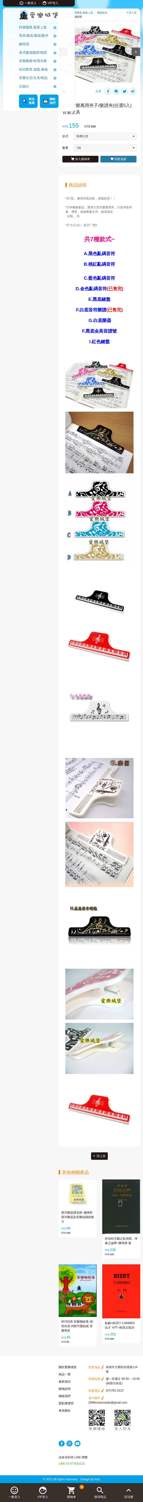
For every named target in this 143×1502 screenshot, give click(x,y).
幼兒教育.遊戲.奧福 (21, 70)
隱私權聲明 (66, 1403)
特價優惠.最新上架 (21, 28)
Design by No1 (90, 1479)
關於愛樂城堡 (68, 1367)
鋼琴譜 (12, 45)
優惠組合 (102, 12)
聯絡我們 (65, 1396)
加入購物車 (80, 159)
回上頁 (131, 12)
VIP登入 (39, 3)
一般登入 (16, 3)
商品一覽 (65, 1374)
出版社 (12, 87)
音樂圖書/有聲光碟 (21, 62)
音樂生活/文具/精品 (21, 79)
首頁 (65, 12)
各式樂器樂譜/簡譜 (21, 53)
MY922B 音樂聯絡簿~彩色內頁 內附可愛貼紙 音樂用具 (77, 1326)
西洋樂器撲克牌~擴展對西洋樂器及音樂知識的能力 (77, 1217)
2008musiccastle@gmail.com (107, 1402)
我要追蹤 (118, 159)
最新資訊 (65, 1381)
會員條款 (65, 1410)
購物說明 (65, 1388)
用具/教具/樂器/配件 (22, 36)
